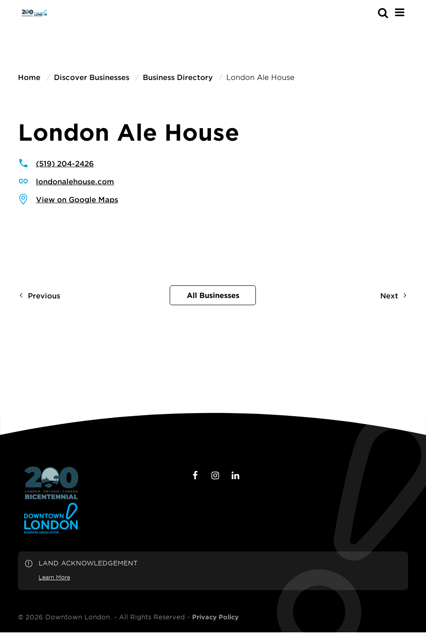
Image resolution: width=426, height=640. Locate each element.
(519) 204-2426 (65, 163)
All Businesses (213, 294)
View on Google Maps (77, 199)
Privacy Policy (215, 617)
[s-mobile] (367, 12)
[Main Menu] (399, 12)
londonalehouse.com (75, 181)
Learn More (54, 577)
